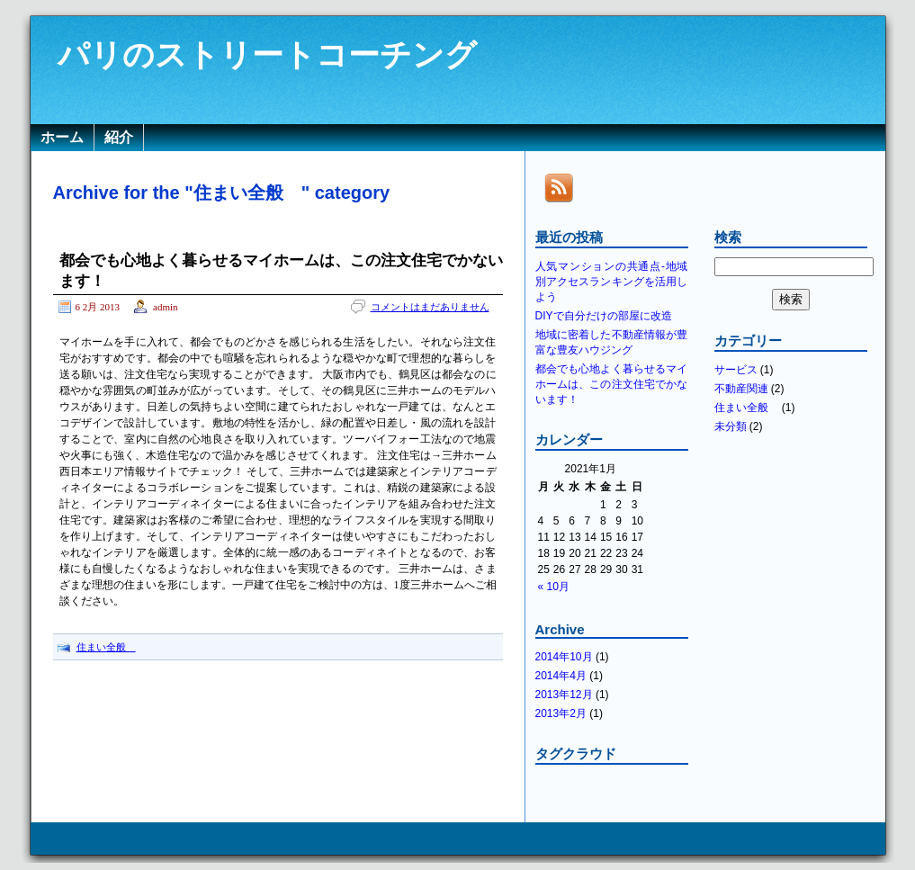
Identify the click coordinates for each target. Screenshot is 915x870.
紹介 (118, 137)
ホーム (62, 137)
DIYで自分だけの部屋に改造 (603, 315)
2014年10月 (564, 656)
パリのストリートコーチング (267, 54)
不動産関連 (741, 388)
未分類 (730, 426)
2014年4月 (561, 675)
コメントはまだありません (430, 306)
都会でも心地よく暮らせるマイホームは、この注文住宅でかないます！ (611, 384)
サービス (736, 369)
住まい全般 (106, 646)
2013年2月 (561, 713)
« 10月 (554, 586)
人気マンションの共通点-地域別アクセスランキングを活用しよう (611, 281)
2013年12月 (564, 694)
